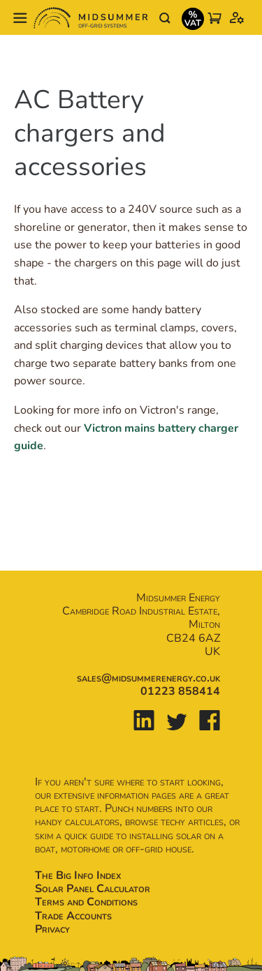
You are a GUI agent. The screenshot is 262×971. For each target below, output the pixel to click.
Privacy (52, 929)
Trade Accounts (73, 916)
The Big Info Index (78, 875)
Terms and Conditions (86, 902)
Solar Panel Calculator (92, 888)
